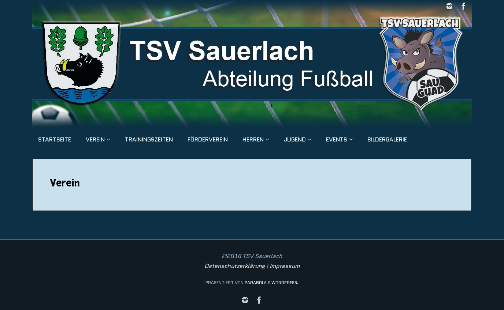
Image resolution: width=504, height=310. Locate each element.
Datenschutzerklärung (234, 266)
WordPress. (285, 282)
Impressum (285, 266)
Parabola (256, 282)
